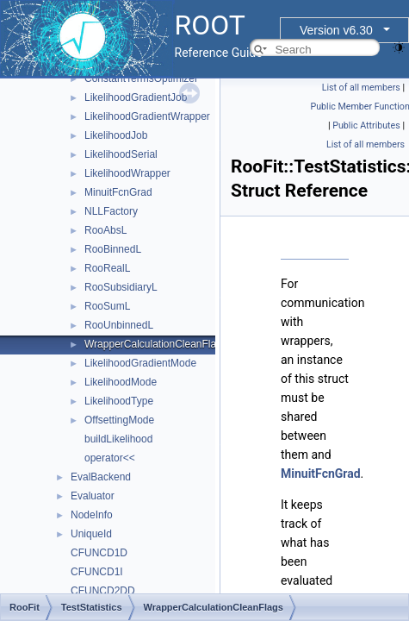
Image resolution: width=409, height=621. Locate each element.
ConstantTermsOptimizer (141, 78)
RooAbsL (105, 230)
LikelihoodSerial (121, 154)
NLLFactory (111, 211)
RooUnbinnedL (118, 325)
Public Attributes (366, 125)
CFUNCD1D (99, 553)
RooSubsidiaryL (121, 287)
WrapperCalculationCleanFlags (155, 344)
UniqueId (91, 534)
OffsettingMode (119, 420)
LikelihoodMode (120, 382)
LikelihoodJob (115, 135)
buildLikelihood (118, 439)
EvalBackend (101, 477)
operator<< (109, 458)
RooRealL (107, 268)
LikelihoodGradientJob (135, 97)
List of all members (361, 87)
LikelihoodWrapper (127, 173)
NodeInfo (92, 515)
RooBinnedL (112, 249)
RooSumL (107, 306)
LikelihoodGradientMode (140, 363)
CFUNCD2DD (103, 591)
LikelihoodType (118, 401)
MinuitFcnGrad (118, 192)
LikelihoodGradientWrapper (147, 116)
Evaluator (93, 496)
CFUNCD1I (97, 572)
